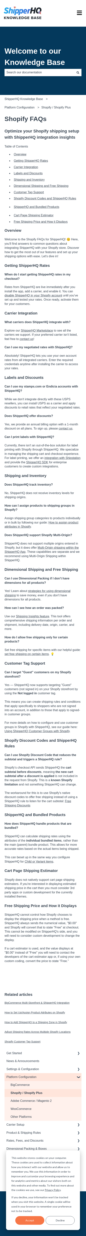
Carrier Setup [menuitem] (15, 1124)
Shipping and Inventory (29, 179)
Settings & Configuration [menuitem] (22, 1069)
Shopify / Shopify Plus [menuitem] (26, 1093)
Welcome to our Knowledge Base (35, 56)
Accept (29, 1220)
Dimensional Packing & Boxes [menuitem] (26, 1148)
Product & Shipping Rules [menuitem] (23, 1132)
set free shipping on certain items (27, 654)
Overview (20, 154)
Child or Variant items (39, 861)
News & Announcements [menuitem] (22, 1061)
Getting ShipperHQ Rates (31, 160)
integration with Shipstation (62, 458)
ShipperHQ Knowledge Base (24, 99)
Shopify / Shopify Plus (56, 107)
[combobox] (39, 72)
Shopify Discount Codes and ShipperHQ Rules (45, 198)
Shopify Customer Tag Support (22, 1041)
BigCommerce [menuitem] (20, 1084)
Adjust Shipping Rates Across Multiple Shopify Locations (38, 1031)
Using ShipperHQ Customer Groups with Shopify (37, 731)
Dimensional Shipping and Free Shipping (41, 185)
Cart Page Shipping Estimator (34, 215)
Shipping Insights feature (32, 616)
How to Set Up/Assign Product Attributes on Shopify (35, 1012)
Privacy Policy (53, 1190)
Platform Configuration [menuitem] (21, 1077)
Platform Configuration (20, 107)
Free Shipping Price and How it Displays (41, 221)
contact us (26, 339)
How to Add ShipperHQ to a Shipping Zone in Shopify (36, 1022)
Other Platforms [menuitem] (21, 1116)
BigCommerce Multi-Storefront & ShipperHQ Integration (37, 1002)
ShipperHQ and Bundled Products (36, 206)
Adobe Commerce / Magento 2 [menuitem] (31, 1100)
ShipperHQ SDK (37, 462)
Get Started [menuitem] (14, 1053)
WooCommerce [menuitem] (21, 1108)
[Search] (77, 72)
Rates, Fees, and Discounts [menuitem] (25, 1140)
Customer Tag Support (29, 192)
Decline (60, 1220)
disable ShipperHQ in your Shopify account (33, 295)
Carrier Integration (26, 167)
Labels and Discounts (28, 173)
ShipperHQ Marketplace (37, 330)
